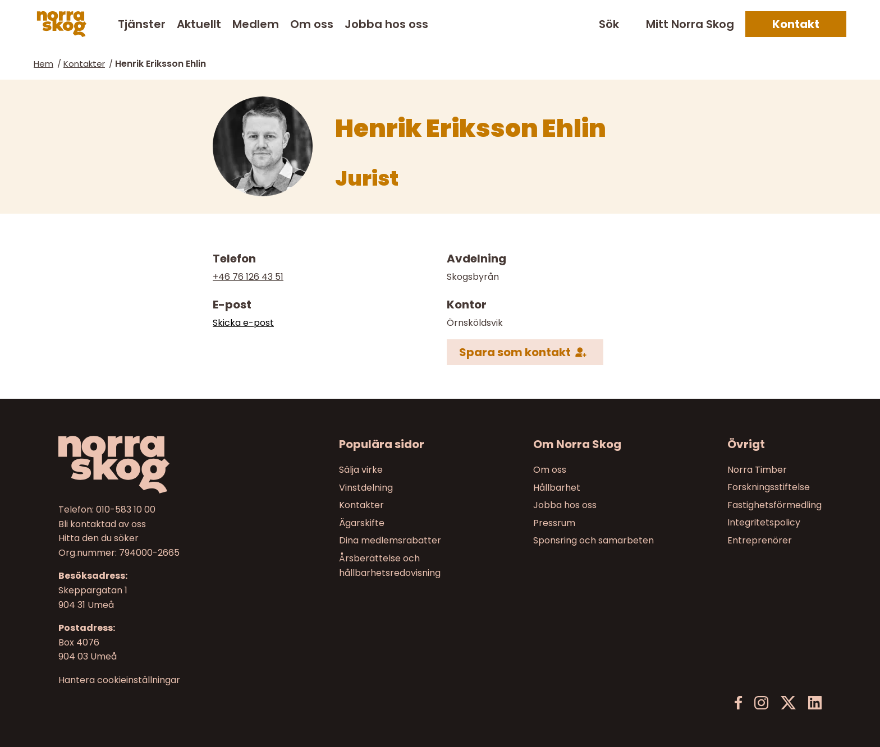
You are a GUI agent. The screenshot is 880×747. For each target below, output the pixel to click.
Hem (43, 64)
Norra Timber (757, 469)
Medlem (255, 24)
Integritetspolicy (763, 522)
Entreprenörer (759, 540)
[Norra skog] (62, 24)
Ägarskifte (361, 522)
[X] (788, 703)
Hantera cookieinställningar (119, 680)
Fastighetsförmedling (774, 505)
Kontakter (84, 64)
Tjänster (142, 24)
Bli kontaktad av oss (102, 523)
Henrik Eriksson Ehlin (160, 63)
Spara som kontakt (515, 352)
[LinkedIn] (815, 703)
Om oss (311, 24)
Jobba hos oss (386, 24)
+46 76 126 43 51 (248, 276)
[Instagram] (761, 703)
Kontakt (795, 24)
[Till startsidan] (148, 465)
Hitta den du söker (98, 538)
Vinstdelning (366, 487)
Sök (609, 24)
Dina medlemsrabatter (390, 540)
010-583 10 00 (125, 509)
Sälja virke (361, 469)
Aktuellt (199, 24)
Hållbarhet (556, 487)
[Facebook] (738, 703)
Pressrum (554, 522)
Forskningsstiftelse (768, 487)
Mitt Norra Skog (690, 24)
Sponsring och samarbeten (593, 540)
